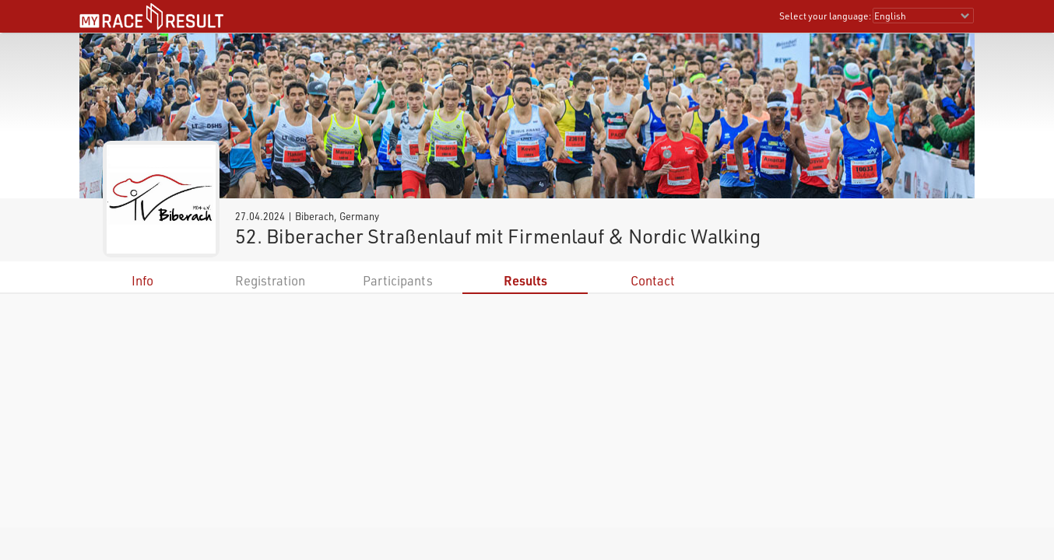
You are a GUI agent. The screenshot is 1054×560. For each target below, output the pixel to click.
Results (525, 280)
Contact (653, 280)
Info (142, 280)
